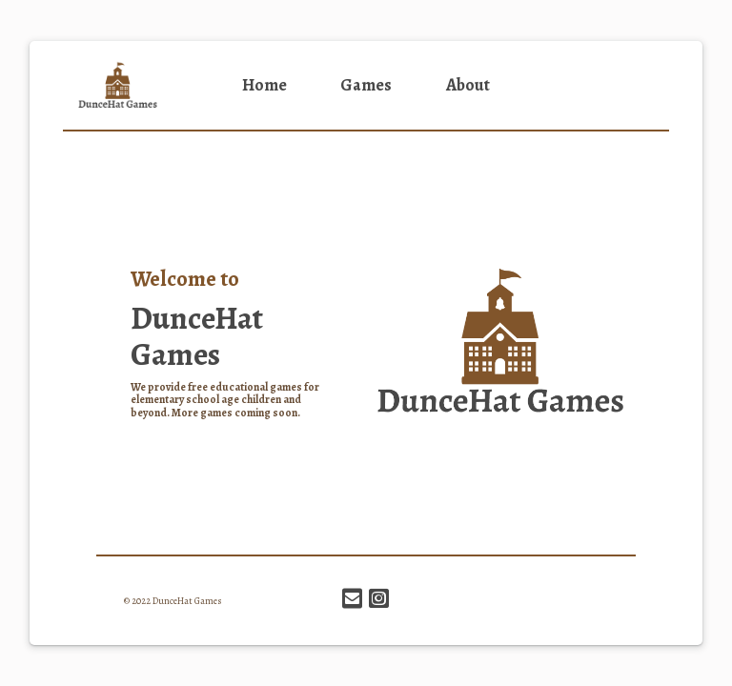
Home (264, 84)
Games (366, 84)
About (468, 84)
